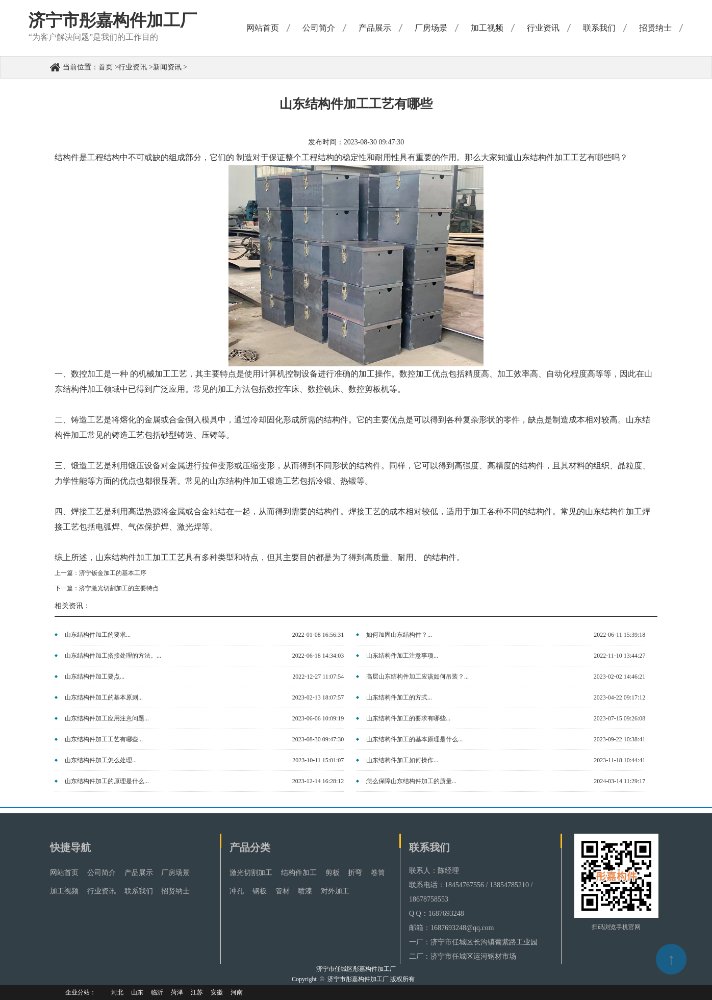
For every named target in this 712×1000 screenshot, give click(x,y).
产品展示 (375, 27)
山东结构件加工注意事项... (402, 655)
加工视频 (487, 27)
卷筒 (378, 873)
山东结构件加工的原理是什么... (107, 781)
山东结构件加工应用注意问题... (107, 718)
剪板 (332, 873)
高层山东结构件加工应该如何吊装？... (417, 676)
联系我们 (599, 27)
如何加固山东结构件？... (399, 634)
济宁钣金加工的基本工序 (112, 573)
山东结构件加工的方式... (399, 697)
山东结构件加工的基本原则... (104, 697)
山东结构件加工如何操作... (402, 760)
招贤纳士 (655, 27)
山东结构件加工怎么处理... (101, 760)
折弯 (355, 873)
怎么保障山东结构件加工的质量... (411, 781)
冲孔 (237, 891)
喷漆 (305, 891)
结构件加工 (299, 873)
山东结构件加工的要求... (98, 634)
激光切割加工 (251, 873)
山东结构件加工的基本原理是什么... (414, 739)
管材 (282, 891)
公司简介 (318, 27)
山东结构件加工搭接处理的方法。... (113, 655)
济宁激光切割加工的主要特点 (119, 588)
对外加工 (335, 891)
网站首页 (262, 27)
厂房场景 (431, 27)
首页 (105, 67)
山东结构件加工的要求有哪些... (408, 718)
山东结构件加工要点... (94, 676)
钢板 (259, 891)
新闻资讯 (167, 67)
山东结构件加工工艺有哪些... (104, 739)
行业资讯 (543, 27)
